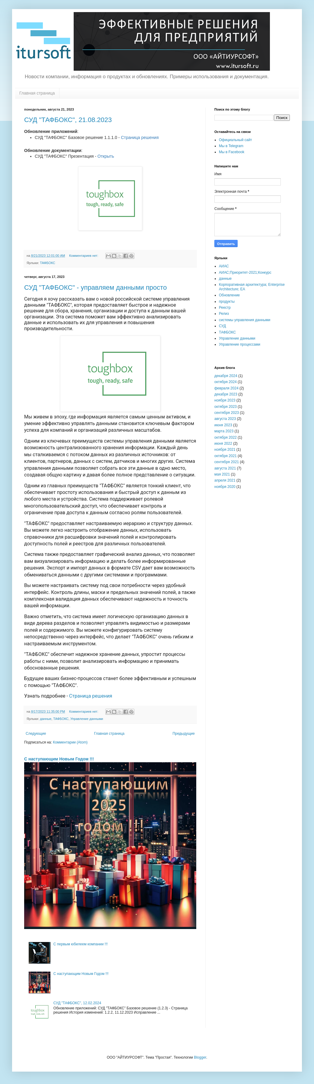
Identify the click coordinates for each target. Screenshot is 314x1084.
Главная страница (37, 93)
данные (45, 719)
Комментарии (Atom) (70, 742)
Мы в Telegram (231, 146)
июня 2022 (223, 443)
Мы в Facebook (231, 152)
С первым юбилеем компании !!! (80, 944)
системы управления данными (244, 320)
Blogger (200, 1057)
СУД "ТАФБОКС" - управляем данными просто (95, 287)
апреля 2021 (225, 480)
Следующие (36, 733)
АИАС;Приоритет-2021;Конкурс (245, 272)
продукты (227, 301)
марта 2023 (223, 431)
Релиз (224, 313)
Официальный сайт (235, 140)
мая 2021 (222, 474)
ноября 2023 (225, 400)
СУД (222, 326)
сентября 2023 (226, 413)
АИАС (224, 266)
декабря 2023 (225, 394)
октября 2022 (225, 437)
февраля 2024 (226, 388)
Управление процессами (239, 344)
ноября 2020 (225, 487)
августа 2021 (225, 468)
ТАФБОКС (47, 263)
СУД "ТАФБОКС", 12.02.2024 (77, 1003)
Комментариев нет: (84, 255)
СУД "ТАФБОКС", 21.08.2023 (68, 120)
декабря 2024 (225, 376)
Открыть (106, 156)
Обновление (229, 295)
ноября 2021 (225, 449)
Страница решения (140, 137)
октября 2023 (225, 407)
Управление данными (86, 719)
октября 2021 (225, 456)
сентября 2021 (226, 462)
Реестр (225, 307)
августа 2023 (225, 419)
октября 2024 (225, 382)
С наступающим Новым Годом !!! (59, 759)
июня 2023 (223, 425)
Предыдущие (183, 733)
